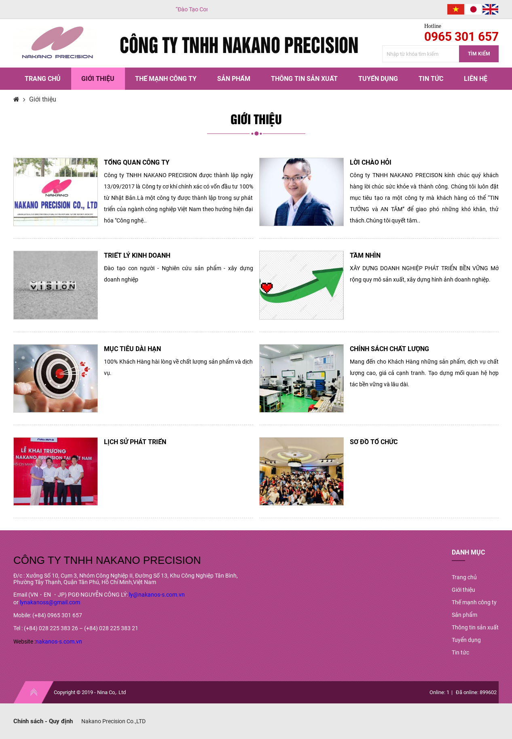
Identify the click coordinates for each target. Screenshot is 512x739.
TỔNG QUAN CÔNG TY (136, 162)
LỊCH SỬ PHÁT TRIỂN (135, 442)
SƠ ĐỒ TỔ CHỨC (374, 442)
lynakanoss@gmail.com (50, 602)
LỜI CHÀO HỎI (370, 162)
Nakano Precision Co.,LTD (113, 721)
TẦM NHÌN (365, 255)
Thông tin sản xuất (304, 79)
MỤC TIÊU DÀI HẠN (132, 349)
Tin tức (431, 79)
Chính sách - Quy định (43, 721)
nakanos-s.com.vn (59, 641)
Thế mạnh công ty (166, 79)
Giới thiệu (97, 79)
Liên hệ (475, 79)
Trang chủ (43, 79)
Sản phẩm (233, 79)
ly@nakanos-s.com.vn (157, 594)
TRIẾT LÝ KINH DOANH (137, 255)
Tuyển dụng (378, 79)
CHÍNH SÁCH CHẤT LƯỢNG (389, 349)
